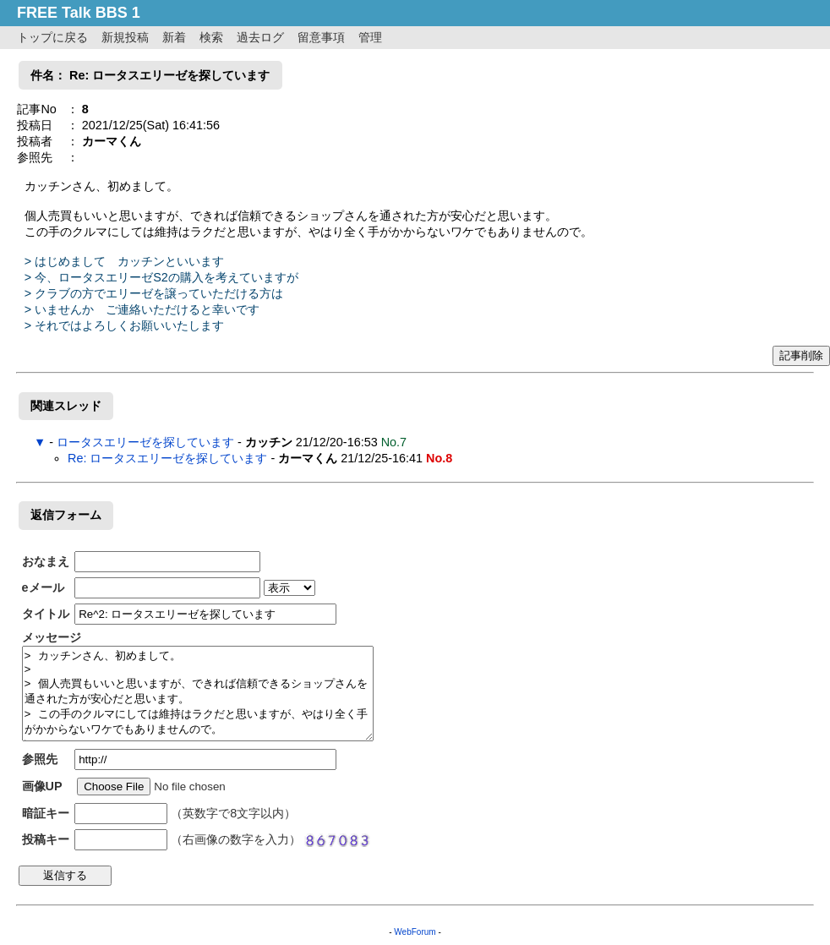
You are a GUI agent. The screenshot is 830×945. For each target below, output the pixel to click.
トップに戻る (52, 37)
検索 (211, 37)
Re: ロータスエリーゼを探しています (167, 458)
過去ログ (260, 37)
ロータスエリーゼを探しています (145, 442)
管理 (370, 37)
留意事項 (321, 37)
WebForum (414, 932)
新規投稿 (125, 37)
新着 (174, 37)
